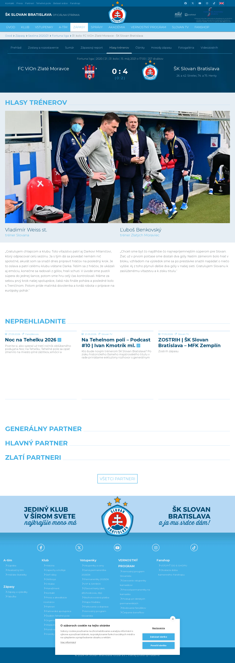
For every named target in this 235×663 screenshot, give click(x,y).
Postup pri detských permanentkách (132, 601)
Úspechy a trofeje (54, 570)
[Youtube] (199, 3)
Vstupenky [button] (44, 27)
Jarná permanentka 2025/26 (94, 572)
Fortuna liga (60, 35)
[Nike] (117, 437)
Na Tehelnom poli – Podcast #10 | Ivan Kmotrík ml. (116, 367)
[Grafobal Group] (146, 465)
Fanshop (75, 3)
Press (19, 3)
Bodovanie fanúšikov (133, 607)
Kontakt (49, 592)
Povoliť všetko (159, 645)
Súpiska (10, 565)
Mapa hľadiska (91, 602)
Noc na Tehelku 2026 (33, 364)
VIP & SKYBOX (91, 583)
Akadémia (117, 27)
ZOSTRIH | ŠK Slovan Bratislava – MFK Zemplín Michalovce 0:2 (189, 367)
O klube (49, 583)
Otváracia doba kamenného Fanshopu (171, 572)
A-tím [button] (63, 27)
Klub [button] (25, 27)
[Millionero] (146, 451)
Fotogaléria (186, 47)
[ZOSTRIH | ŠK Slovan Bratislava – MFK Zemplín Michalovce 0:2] (194, 343)
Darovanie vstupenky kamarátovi (133, 583)
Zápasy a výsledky (16, 591)
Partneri (49, 606)
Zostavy (43, 47)
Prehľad (16, 47)
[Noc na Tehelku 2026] (41, 343)
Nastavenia (158, 628)
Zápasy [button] (79, 27)
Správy (97, 27)
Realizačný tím (14, 570)
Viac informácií (68, 642)
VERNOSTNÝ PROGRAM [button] (148, 27)
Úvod (10, 27)
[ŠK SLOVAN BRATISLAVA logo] (60, 15)
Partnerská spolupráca (57, 611)
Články (140, 47)
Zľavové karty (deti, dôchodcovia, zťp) (93, 590)
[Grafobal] (89, 451)
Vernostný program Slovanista (94, 613)
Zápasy (20, 35)
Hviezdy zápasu (161, 47)
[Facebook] (185, 3)
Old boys (49, 579)
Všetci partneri (117, 478)
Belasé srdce (60, 3)
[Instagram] (207, 3)
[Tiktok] (214, 3)
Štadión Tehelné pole (56, 615)
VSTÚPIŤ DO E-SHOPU (172, 565)
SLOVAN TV (180, 27)
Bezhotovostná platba (95, 597)
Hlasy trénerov (119, 47)
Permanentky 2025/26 (95, 579)
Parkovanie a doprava (95, 606)
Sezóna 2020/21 (38, 35)
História (48, 565)
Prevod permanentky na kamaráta (135, 592)
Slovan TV (107, 358)
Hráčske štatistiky (16, 574)
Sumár (69, 47)
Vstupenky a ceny (93, 565)
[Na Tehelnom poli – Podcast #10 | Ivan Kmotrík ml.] (117, 343)
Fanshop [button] (202, 27)
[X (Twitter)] (192, 3)
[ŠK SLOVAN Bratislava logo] (117, 12)
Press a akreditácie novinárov (55, 600)
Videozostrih (209, 47)
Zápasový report (92, 47)
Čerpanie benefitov (132, 612)
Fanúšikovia (32, 358)
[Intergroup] (89, 465)
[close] (172, 619)
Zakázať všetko (158, 637)
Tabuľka (10, 596)
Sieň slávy (49, 574)
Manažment (51, 588)
